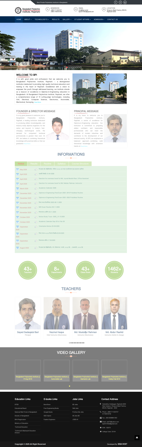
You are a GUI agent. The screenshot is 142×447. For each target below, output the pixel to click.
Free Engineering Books (51, 408)
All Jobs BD (76, 416)
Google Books (48, 412)
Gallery (67, 19)
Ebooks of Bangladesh (22, 416)
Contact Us (112, 19)
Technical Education (21, 427)
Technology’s (42, 19)
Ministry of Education (21, 423)
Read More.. (38, 102)
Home (18, 19)
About (27, 19)
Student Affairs (82, 19)
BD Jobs (75, 404)
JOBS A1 (75, 419)
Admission (99, 19)
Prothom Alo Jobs (78, 412)
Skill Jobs (75, 408)
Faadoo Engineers (49, 419)
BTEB (16, 404)
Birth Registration (20, 419)
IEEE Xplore (47, 416)
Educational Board (20, 408)
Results (55, 19)
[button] (65, 67)
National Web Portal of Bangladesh (26, 412)
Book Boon (47, 404)
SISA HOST (122, 444)
